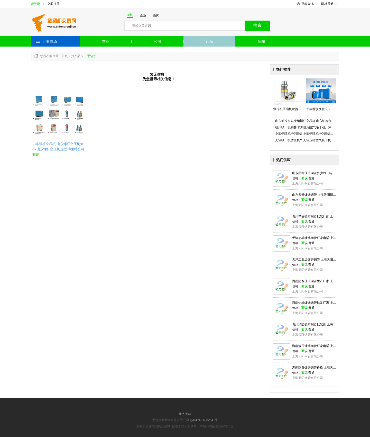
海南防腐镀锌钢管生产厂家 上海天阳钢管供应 (323, 281)
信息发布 (308, 4)
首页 (105, 41)
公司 (157, 41)
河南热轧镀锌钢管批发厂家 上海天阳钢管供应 (323, 303)
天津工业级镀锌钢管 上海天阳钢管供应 (318, 259)
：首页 (63, 56)
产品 (209, 41)
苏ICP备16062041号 (204, 420)
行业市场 (49, 41)
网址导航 (329, 4)
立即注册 (53, 4)
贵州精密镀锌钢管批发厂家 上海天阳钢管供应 (323, 216)
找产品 (75, 56)
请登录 (35, 4)
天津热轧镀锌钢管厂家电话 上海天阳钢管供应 (323, 238)
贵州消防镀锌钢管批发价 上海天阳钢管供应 (321, 324)
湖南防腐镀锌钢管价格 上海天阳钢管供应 (320, 367)
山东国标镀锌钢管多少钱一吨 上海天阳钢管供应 (325, 173)
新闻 (261, 41)
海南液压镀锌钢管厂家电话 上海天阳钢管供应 (323, 346)
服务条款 (185, 414)
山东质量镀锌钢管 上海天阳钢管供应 (317, 195)
